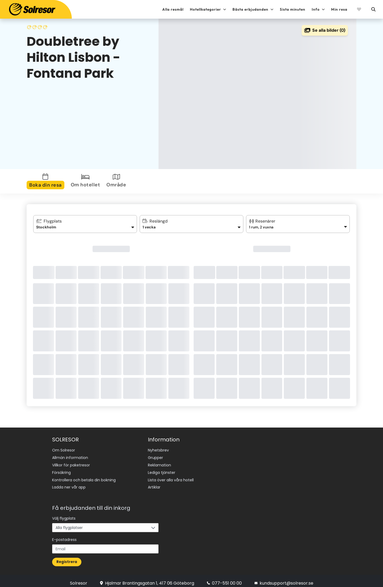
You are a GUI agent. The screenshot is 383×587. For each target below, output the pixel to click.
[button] (298, 224)
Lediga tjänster (161, 470)
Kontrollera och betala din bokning (84, 476)
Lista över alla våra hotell (171, 476)
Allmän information (70, 456)
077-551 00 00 (224, 578)
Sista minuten (292, 9)
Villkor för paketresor (71, 463)
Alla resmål (173, 9)
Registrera (66, 557)
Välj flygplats (64, 513)
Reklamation (159, 463)
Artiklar (154, 483)
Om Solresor (63, 450)
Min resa (339, 9)
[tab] (46, 181)
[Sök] (373, 9)
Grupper (155, 456)
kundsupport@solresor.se (284, 578)
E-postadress (64, 534)
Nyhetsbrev (158, 450)
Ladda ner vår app (69, 483)
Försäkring (61, 470)
